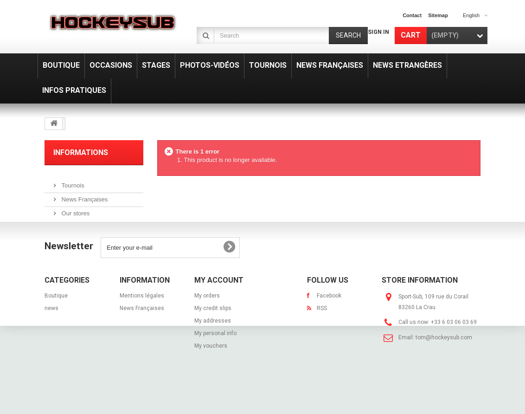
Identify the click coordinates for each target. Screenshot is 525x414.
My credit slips (212, 331)
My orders (207, 318)
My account (218, 302)
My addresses (212, 343)
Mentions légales (142, 318)
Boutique (56, 318)
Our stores (75, 209)
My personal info (215, 356)
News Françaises (84, 195)
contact (412, 15)
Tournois (72, 181)
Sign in (378, 32)
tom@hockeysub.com (444, 360)
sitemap (438, 15)
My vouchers (210, 368)
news (51, 331)
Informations (80, 152)
